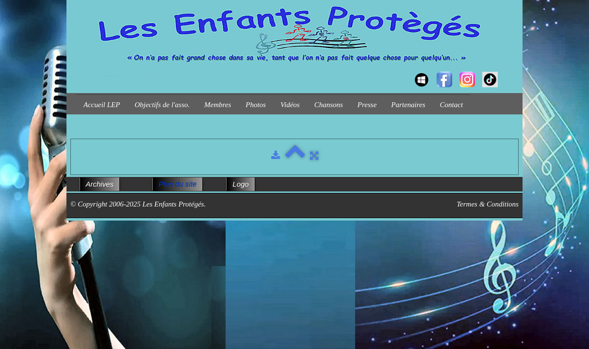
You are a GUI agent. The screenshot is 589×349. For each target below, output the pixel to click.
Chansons (328, 105)
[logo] (79, 71)
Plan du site (177, 184)
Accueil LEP (101, 105)
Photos (255, 105)
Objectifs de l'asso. (162, 105)
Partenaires (408, 105)
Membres (217, 105)
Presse (367, 105)
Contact (451, 105)
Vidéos (290, 105)
